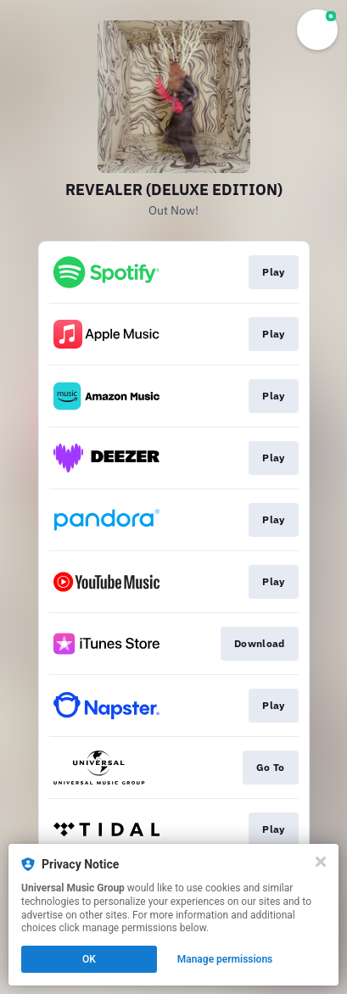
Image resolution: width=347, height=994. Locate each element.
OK (89, 959)
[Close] (320, 861)
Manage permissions (225, 959)
